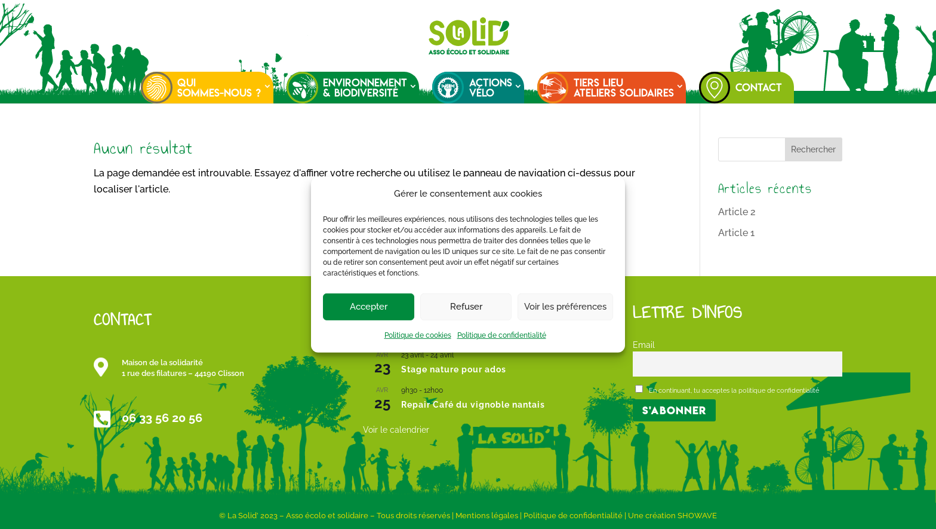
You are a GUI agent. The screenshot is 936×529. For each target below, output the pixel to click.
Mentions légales (486, 515)
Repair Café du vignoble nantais (473, 404)
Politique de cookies (417, 335)
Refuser (466, 306)
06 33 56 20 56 (162, 418)
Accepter (368, 306)
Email (644, 345)
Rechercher (813, 149)
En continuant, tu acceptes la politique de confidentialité (727, 390)
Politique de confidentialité (501, 335)
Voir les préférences (565, 306)
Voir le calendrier (396, 430)
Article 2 (737, 212)
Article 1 (736, 232)
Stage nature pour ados (453, 369)
